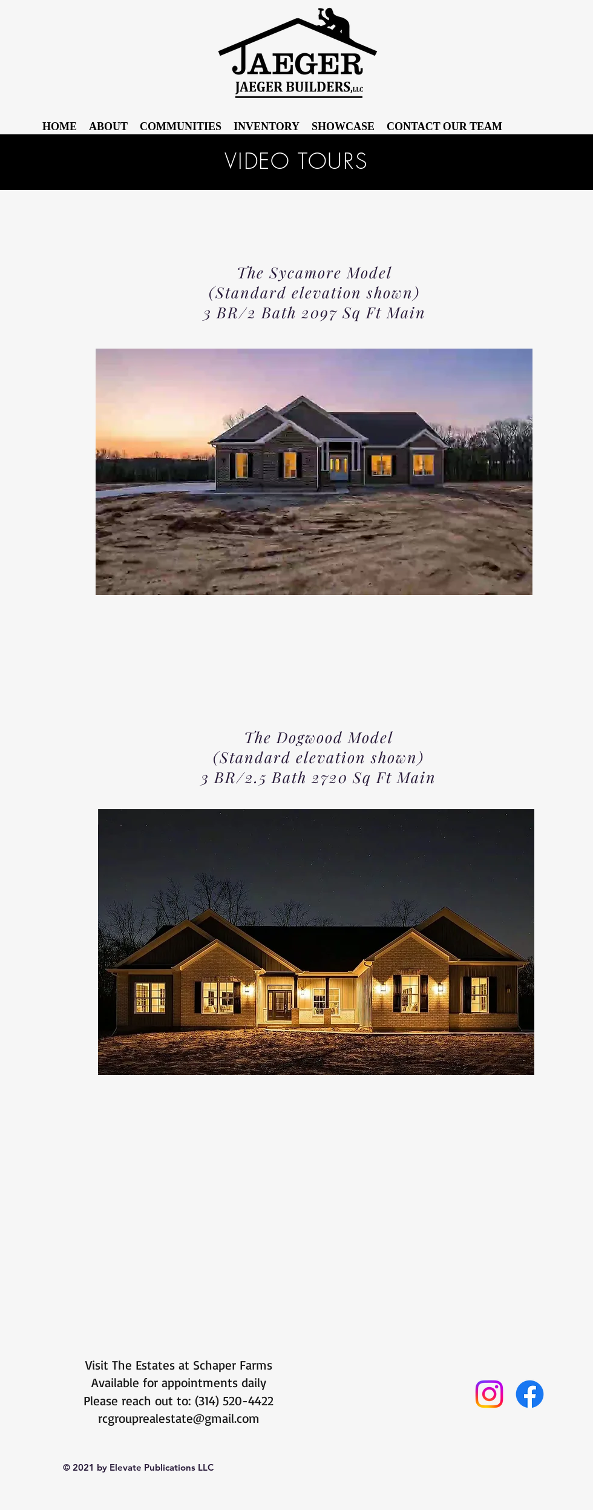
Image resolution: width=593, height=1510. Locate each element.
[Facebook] (529, 1394)
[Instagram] (489, 1394)
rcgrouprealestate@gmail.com (179, 1418)
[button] (343, 126)
